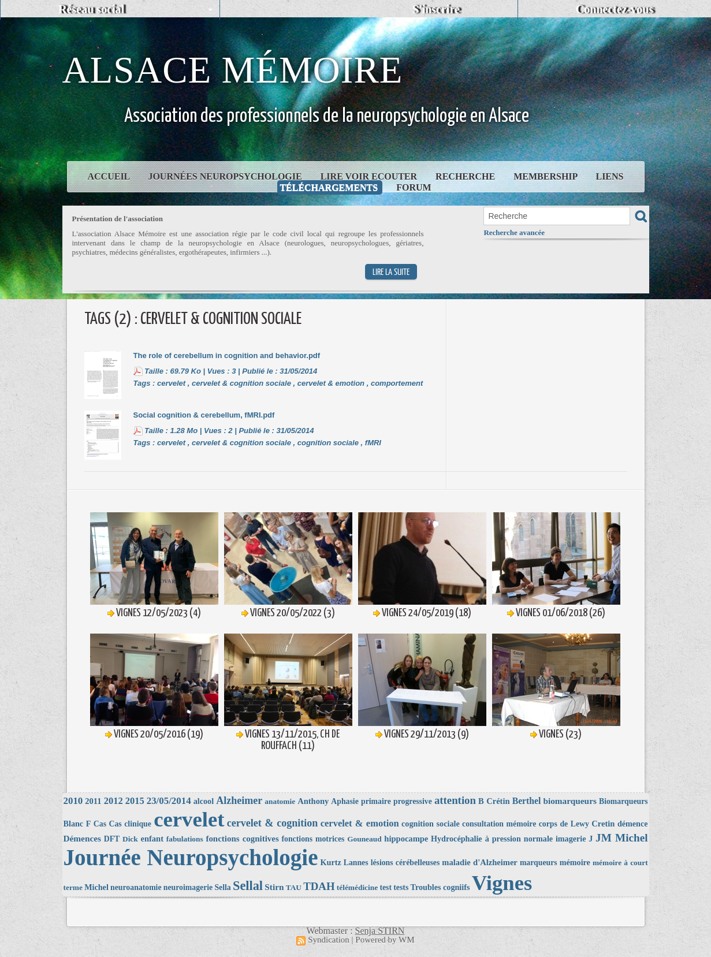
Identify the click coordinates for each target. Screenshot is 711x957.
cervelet (171, 383)
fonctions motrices (313, 839)
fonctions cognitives (242, 838)
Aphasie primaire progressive (381, 801)
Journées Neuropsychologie (226, 176)
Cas (100, 824)
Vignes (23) (560, 734)
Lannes (356, 862)
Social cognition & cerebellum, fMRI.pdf (204, 415)
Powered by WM (384, 939)
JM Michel (621, 838)
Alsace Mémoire (232, 70)
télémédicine (357, 887)
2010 (73, 800)
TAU (293, 887)
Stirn (274, 887)
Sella (222, 887)
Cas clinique (130, 824)
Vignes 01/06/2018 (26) (560, 613)
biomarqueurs (569, 801)
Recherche (466, 176)
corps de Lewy (564, 824)
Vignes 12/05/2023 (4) (158, 613)
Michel (96, 887)
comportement (397, 383)
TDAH (318, 886)
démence (632, 823)
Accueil (110, 176)
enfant (151, 838)
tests (400, 887)
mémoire (575, 862)
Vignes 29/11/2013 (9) (426, 734)
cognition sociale (328, 442)
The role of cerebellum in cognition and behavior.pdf (227, 355)
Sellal (248, 885)
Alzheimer (239, 800)
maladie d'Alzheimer (479, 862)
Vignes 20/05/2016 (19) (158, 734)
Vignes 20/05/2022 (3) (292, 613)
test (385, 887)
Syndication (328, 939)
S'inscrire (436, 9)
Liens (609, 176)
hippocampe (406, 838)
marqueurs (538, 862)
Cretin (603, 823)
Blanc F (77, 823)
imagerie (571, 838)
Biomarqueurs (623, 801)
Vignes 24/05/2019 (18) (426, 613)
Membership (546, 176)
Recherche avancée (514, 232)
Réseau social (91, 9)
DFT (112, 839)
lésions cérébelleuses (405, 862)
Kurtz (331, 862)
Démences (82, 838)
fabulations (184, 839)
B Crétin (494, 801)
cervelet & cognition (272, 823)
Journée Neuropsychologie (191, 857)
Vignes (502, 883)
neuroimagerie (188, 887)
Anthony (313, 801)
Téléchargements (330, 187)
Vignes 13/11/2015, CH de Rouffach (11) (292, 740)
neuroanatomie (135, 887)
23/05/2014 (169, 800)
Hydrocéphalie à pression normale (492, 838)
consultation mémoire (499, 824)
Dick (130, 839)
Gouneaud (364, 839)
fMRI (373, 442)
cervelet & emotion (330, 383)
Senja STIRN (380, 931)
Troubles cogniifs (440, 887)
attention (455, 800)
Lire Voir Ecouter (370, 176)
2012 (113, 800)
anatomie (280, 801)
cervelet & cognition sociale (241, 383)
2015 (134, 800)
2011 (93, 801)
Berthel (526, 801)
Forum (413, 187)
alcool (203, 801)
